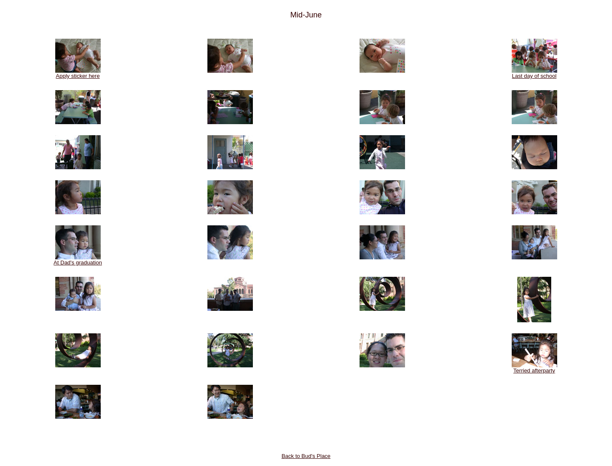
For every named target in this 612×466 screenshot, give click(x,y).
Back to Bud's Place (305, 456)
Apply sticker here (78, 73)
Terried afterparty (534, 368)
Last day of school (534, 73)
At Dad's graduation (78, 260)
